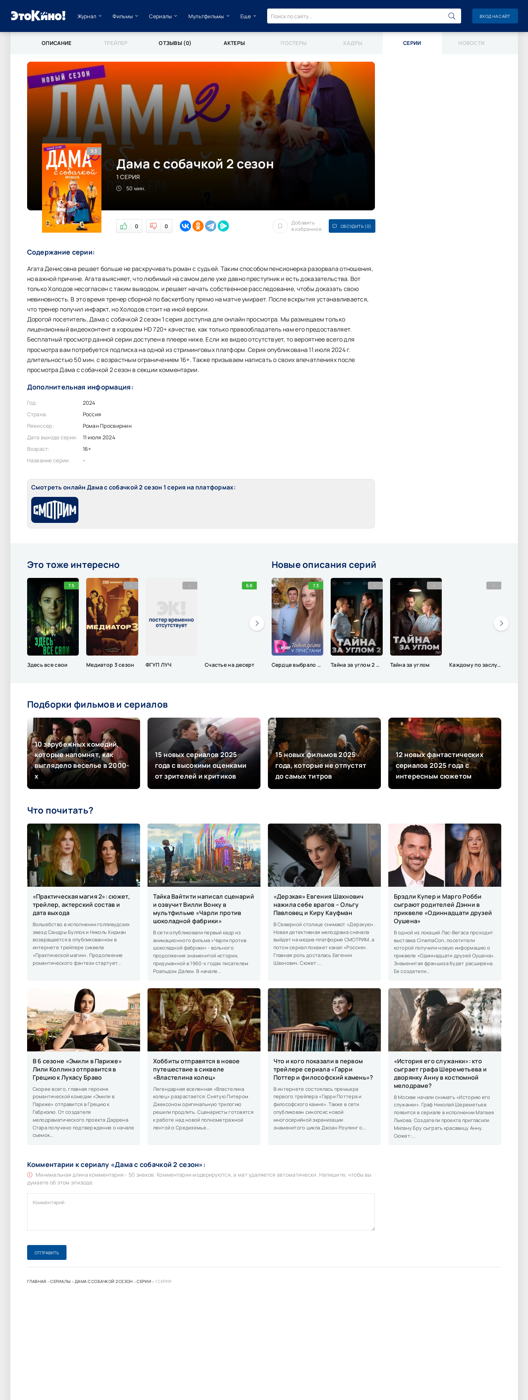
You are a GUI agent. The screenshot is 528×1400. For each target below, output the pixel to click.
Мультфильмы (206, 16)
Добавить (297, 226)
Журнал (87, 16)
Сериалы (160, 16)
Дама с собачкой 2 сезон (104, 1281)
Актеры (234, 42)
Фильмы (123, 16)
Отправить (47, 1252)
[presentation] (256, 623)
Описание (56, 42)
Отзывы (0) (175, 42)
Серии (144, 1281)
